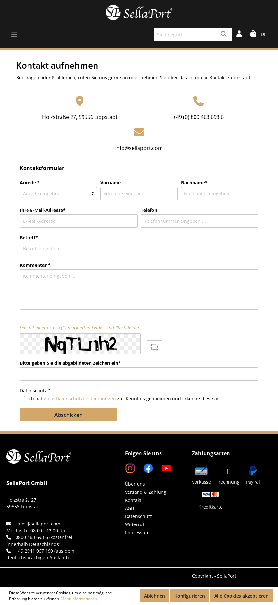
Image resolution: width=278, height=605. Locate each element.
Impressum (137, 532)
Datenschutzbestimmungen (86, 398)
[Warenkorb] (253, 34)
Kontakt (133, 500)
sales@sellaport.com (38, 524)
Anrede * (30, 182)
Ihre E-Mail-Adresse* (43, 210)
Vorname (110, 182)
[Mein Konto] (239, 34)
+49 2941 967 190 (34, 551)
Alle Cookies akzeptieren (241, 596)
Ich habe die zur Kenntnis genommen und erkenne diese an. (124, 398)
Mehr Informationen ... (81, 598)
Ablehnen (154, 596)
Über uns (135, 484)
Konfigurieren (189, 596)
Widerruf (134, 524)
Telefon (149, 210)
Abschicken (68, 414)
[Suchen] (224, 34)
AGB (129, 508)
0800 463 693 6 (32, 537)
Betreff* (29, 237)
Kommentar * (35, 265)
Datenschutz (138, 516)
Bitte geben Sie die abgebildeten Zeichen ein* (70, 363)
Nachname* (194, 182)
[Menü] (14, 34)
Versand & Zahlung (145, 492)
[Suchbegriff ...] (185, 34)
